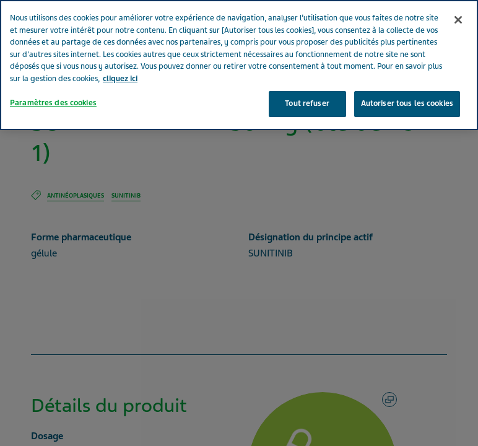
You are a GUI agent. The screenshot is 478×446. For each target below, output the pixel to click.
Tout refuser (307, 103)
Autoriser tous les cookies (407, 103)
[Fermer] (458, 19)
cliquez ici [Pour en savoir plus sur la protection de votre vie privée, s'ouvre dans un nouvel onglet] (120, 79)
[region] (239, 65)
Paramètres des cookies (53, 103)
